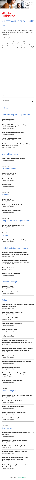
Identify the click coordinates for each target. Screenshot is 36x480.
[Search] (18, 96)
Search (5, 94)
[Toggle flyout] (32, 101)
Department (6, 100)
